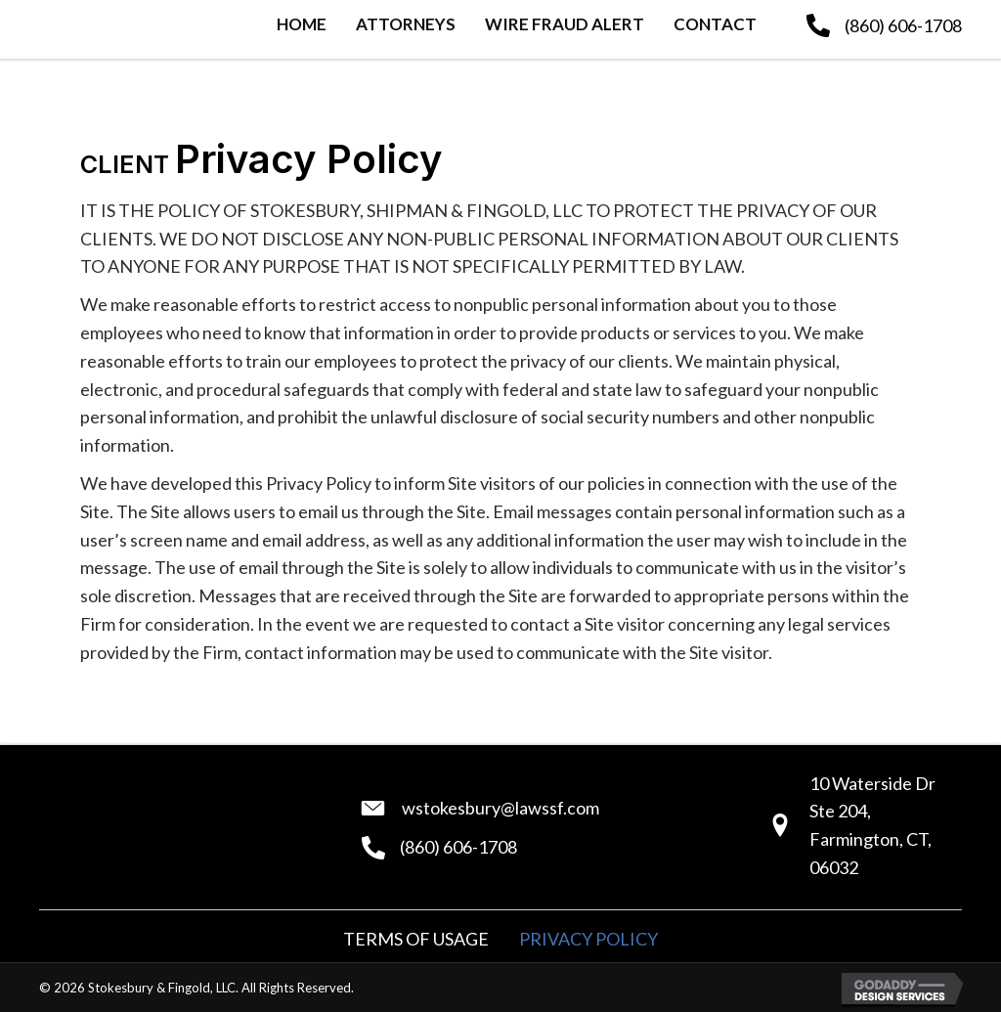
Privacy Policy (588, 938)
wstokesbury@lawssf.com (500, 807)
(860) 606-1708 (903, 25)
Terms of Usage (416, 938)
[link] (301, 27)
